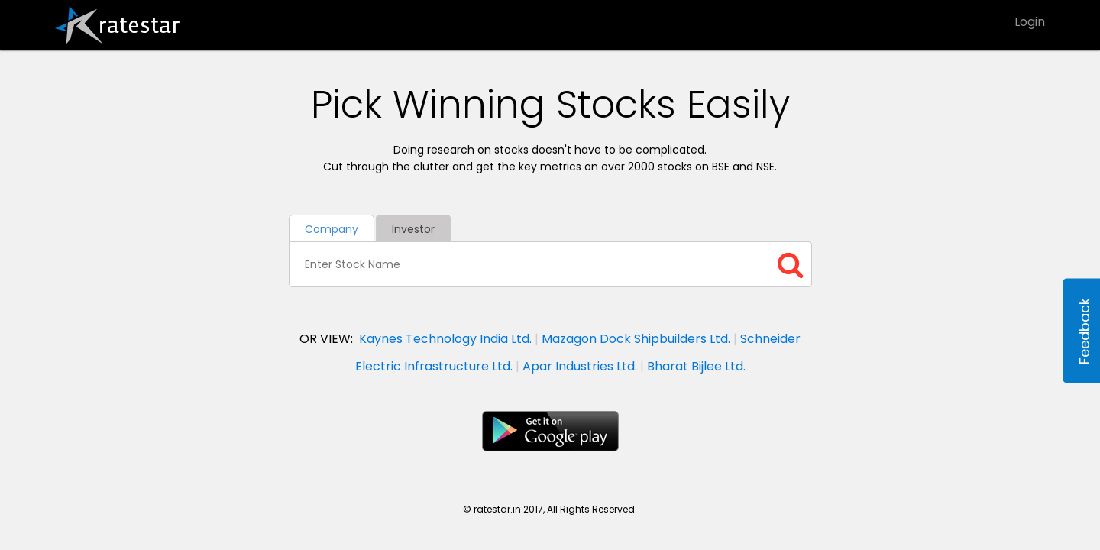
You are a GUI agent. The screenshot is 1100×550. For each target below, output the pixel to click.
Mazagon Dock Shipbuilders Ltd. (636, 339)
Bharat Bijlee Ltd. (696, 366)
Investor (413, 229)
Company (331, 229)
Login (1029, 22)
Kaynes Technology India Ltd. (445, 339)
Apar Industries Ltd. (579, 366)
